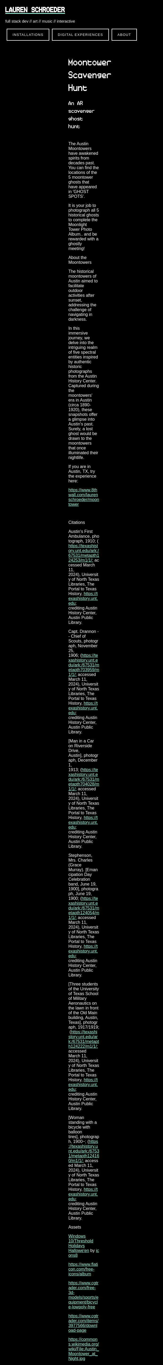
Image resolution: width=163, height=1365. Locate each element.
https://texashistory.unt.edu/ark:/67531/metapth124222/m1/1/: (83, 1039)
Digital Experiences (80, 35)
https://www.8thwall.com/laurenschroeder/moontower (83, 497)
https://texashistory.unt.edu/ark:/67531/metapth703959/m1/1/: (83, 665)
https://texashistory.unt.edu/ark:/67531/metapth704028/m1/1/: (83, 779)
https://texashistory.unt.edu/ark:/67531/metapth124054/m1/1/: (83, 908)
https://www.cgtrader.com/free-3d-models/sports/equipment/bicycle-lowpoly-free (83, 1295)
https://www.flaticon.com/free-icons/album (83, 1269)
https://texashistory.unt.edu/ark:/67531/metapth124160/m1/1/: (83, 1151)
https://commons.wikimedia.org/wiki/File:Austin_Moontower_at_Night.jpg (83, 1349)
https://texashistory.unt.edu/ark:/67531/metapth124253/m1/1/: (83, 553)
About (124, 35)
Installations (28, 35)
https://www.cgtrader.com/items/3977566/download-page (83, 1323)
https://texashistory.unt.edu (83, 598)
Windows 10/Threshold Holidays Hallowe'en (80, 1243)
